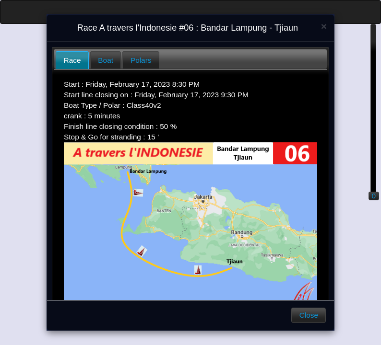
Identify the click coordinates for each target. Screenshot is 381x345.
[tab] (72, 60)
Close (308, 315)
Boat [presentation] (105, 60)
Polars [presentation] (141, 60)
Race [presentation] (72, 60)
